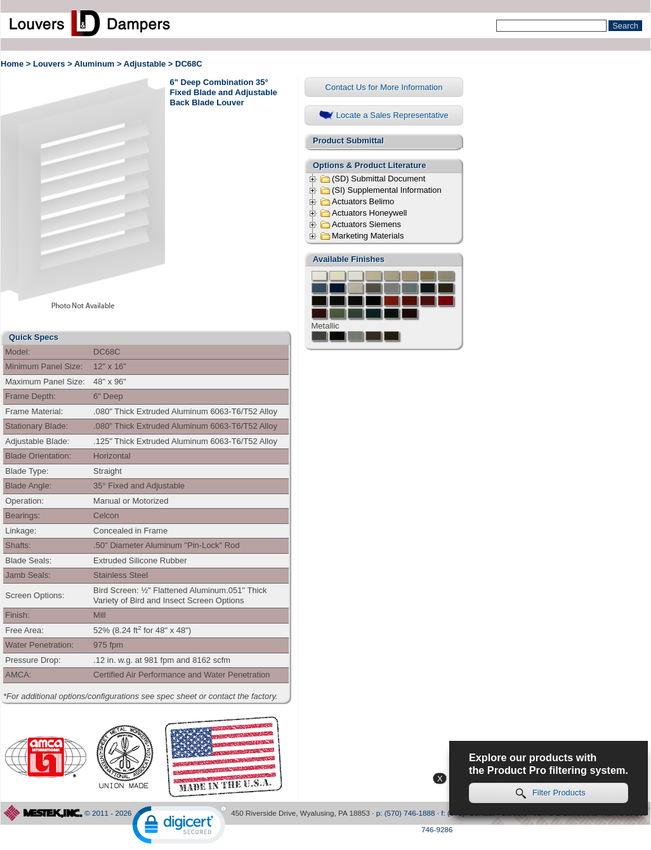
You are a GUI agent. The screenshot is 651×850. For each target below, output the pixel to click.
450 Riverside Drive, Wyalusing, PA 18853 (300, 813)
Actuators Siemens (360, 224)
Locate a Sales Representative (384, 115)
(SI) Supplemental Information (381, 190)
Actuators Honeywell (363, 213)
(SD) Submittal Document (372, 179)
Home (12, 64)
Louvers (49, 64)
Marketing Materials (362, 236)
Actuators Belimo (357, 202)
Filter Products (551, 793)
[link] (179, 827)
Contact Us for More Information (384, 87)
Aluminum (94, 64)
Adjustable (145, 64)
